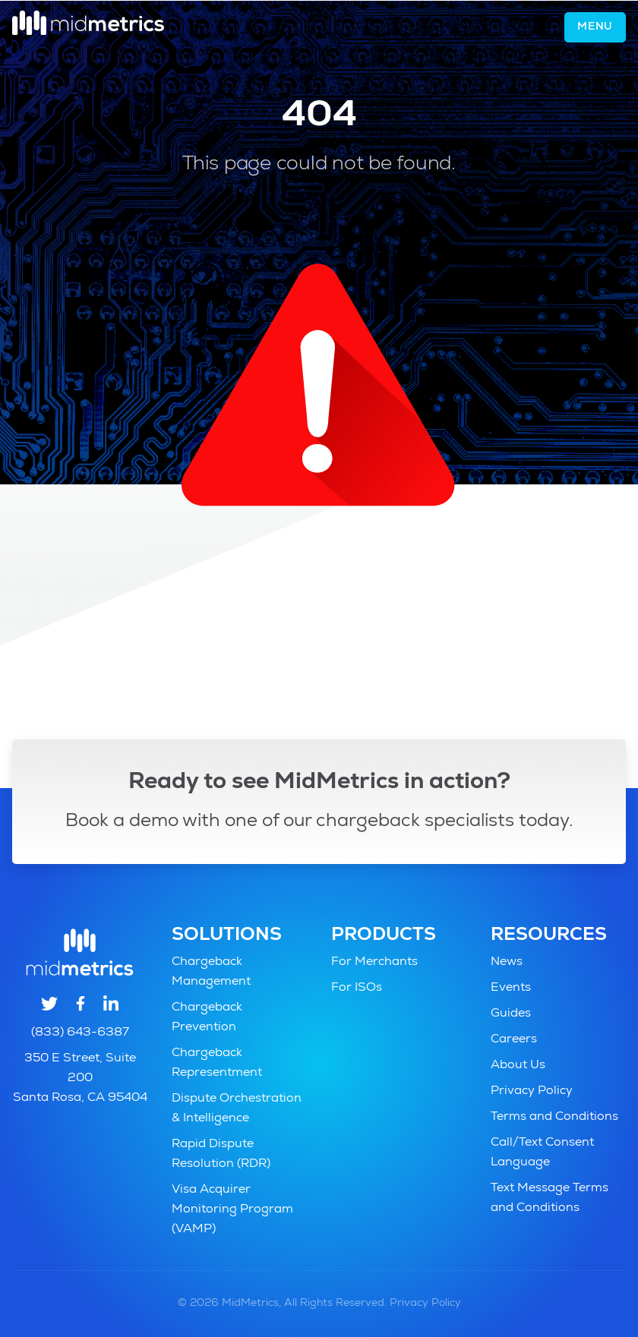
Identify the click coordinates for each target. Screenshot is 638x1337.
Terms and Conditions (554, 1118)
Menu (595, 27)
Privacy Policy (532, 1092)
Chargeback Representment (217, 1064)
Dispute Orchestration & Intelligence (237, 1109)
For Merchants (374, 963)
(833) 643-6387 (80, 1033)
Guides (511, 1014)
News (507, 963)
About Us (518, 1066)
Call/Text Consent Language (542, 1153)
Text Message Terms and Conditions (549, 1199)
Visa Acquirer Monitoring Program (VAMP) (232, 1210)
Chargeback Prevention (207, 1018)
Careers (514, 1040)
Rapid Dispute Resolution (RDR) (221, 1155)
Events (511, 988)
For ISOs (356, 988)
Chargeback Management (211, 973)
